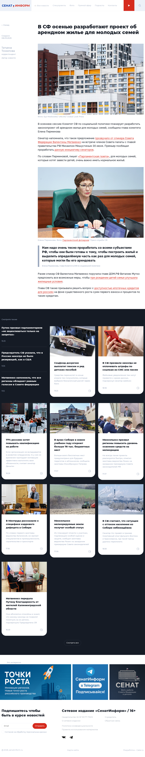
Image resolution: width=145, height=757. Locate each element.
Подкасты (99, 5)
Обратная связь (112, 721)
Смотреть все (72, 643)
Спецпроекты (59, 5)
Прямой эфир (84, 5)
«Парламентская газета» (93, 156)
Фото (72, 5)
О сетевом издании (71, 721)
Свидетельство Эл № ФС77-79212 (77, 717)
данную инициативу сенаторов (74, 149)
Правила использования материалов (80, 729)
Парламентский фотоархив (75, 240)
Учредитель (110, 717)
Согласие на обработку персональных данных (26, 732)
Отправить (39, 726)
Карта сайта (73, 750)
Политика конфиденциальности (77, 726)
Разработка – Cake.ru (133, 750)
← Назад (5, 25)
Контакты (112, 5)
